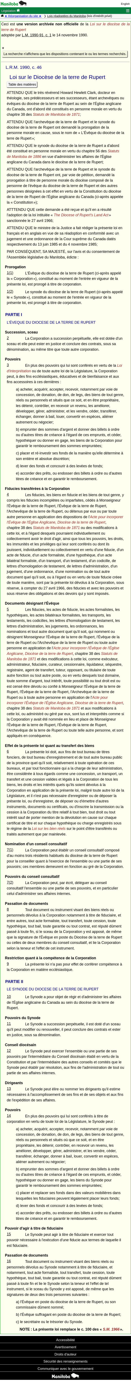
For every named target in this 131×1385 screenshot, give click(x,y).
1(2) (10, 291)
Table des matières (22, 84)
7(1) (10, 850)
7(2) (10, 882)
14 (9, 1116)
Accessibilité (65, 1340)
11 (9, 1024)
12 (9, 1051)
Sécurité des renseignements (65, 1361)
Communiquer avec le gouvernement (65, 1368)
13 (9, 1089)
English (125, 3)
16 (9, 1261)
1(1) (10, 273)
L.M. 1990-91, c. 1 (37, 35)
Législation (10, 10)
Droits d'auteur (65, 1354)
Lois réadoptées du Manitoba (66, 16)
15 (9, 1234)
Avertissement (65, 1347)
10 (9, 997)
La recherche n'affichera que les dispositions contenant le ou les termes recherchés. (65, 54)
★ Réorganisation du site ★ (23, 16)
